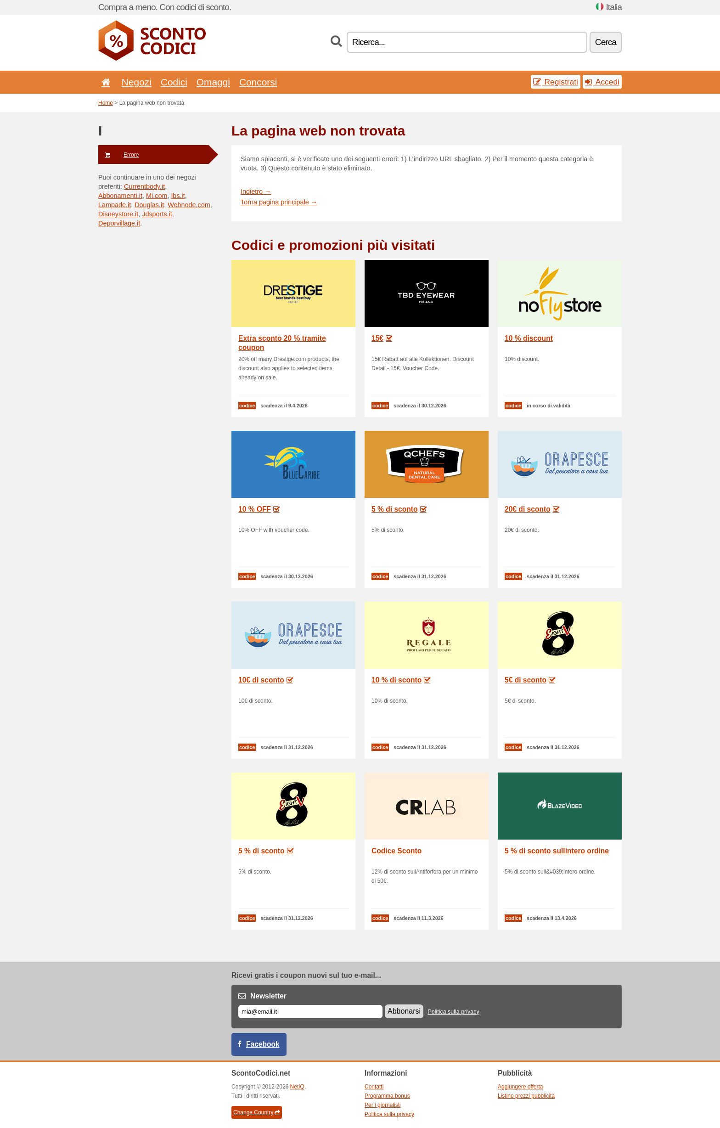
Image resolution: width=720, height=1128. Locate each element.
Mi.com (156, 195)
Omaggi (213, 82)
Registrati (555, 81)
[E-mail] (310, 1011)
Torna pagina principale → (279, 202)
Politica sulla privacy (453, 1012)
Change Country (256, 1112)
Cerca (605, 42)
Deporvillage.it (119, 223)
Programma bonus (387, 1096)
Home (105, 103)
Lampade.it (114, 205)
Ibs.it (178, 195)
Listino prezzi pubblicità (526, 1096)
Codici (174, 82)
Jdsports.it (157, 214)
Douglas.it (149, 205)
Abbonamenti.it (120, 195)
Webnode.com (189, 205)
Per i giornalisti (383, 1105)
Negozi (137, 82)
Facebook (263, 1044)
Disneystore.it (118, 214)
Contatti (374, 1086)
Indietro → (256, 191)
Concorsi (258, 82)
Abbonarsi (404, 1011)
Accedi (602, 81)
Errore (118, 155)
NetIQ (297, 1086)
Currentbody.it (144, 186)
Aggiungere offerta (520, 1086)
